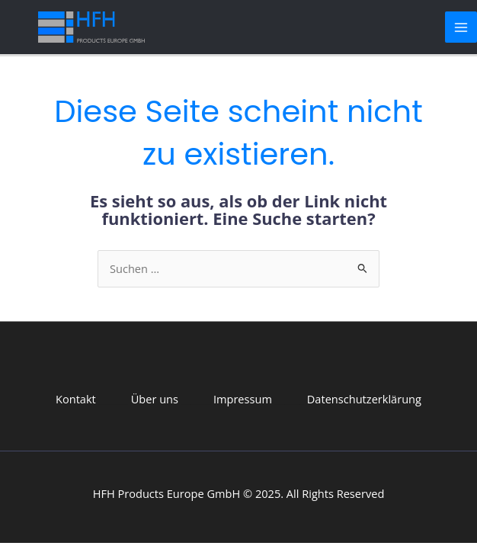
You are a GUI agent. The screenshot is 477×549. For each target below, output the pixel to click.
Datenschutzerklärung (364, 398)
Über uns (154, 398)
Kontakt (76, 398)
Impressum (242, 398)
